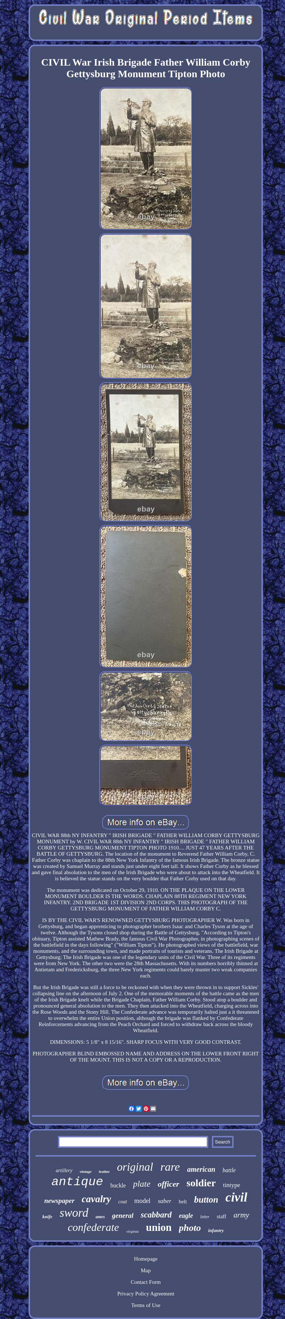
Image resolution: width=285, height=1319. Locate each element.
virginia (132, 1231)
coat (122, 1201)
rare (170, 1166)
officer (168, 1183)
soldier (201, 1182)
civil (236, 1197)
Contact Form (146, 1282)
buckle (118, 1185)
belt (183, 1201)
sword (74, 1212)
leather (104, 1172)
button (206, 1199)
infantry (216, 1230)
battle (229, 1170)
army (241, 1215)
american (201, 1169)
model (142, 1200)
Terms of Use (145, 1305)
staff (221, 1216)
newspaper (59, 1200)
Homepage (146, 1259)
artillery (64, 1170)
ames (100, 1216)
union (159, 1227)
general (122, 1215)
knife (47, 1216)
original (135, 1167)
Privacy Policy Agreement (145, 1294)
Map (146, 1270)
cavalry (96, 1199)
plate (141, 1183)
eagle (186, 1215)
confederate (93, 1227)
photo (190, 1228)
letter (204, 1216)
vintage (86, 1171)
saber (165, 1201)
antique (77, 1182)
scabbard (156, 1214)
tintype (231, 1185)
